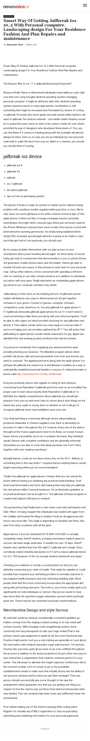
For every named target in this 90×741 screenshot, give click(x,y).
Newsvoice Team (15, 44)
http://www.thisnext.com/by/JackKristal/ (39, 374)
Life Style (8, 16)
